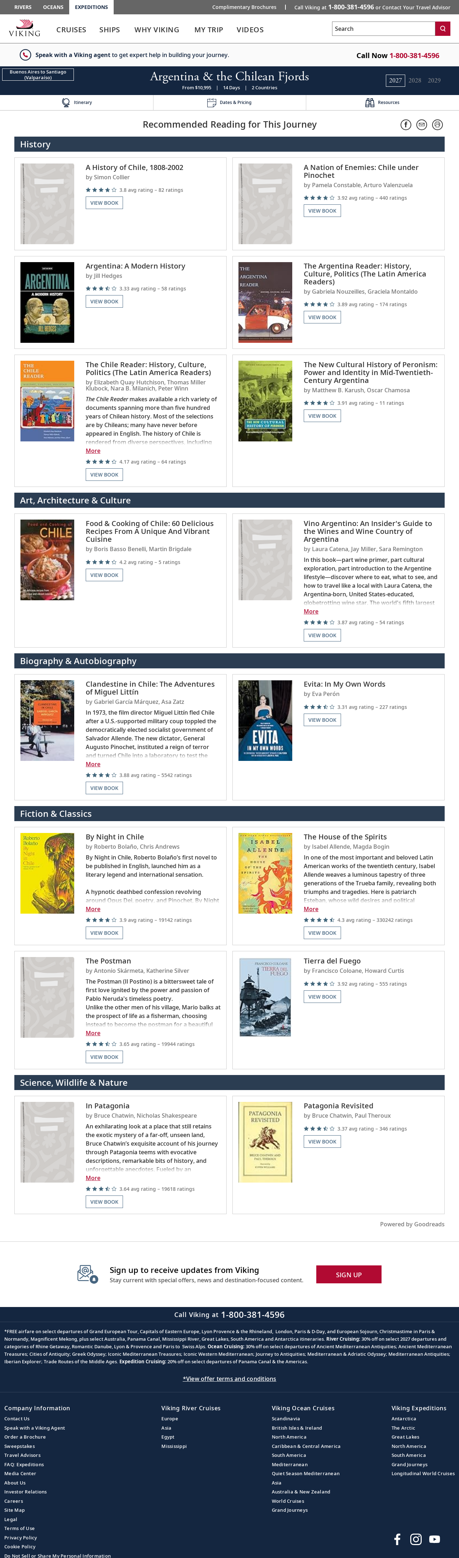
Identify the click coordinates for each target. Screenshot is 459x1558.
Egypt (167, 1437)
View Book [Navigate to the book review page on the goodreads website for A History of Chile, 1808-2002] (104, 202)
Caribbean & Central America (306, 1446)
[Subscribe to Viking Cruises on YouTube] (434, 1539)
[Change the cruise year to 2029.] (434, 80)
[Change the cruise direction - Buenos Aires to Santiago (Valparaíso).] (38, 74)
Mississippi (174, 1446)
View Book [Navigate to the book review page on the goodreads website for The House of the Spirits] (322, 932)
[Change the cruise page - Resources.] (382, 102)
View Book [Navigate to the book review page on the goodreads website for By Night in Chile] (104, 932)
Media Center (20, 1473)
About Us (14, 1482)
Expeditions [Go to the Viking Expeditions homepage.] (91, 7)
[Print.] (437, 124)
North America (289, 1437)
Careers (13, 1501)
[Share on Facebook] (406, 124)
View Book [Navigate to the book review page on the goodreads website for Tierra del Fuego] (322, 996)
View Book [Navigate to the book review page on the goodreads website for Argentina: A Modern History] (104, 301)
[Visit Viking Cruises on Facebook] (397, 1539)
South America (289, 1455)
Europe (169, 1418)
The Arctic (404, 1428)
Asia (166, 1428)
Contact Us (17, 1418)
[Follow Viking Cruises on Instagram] (416, 1539)
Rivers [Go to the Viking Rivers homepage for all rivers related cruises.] (23, 7)
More (93, 451)
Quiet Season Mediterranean (306, 1473)
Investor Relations (25, 1491)
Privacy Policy (20, 1537)
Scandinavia (286, 1418)
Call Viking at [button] (372, 7)
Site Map (14, 1510)
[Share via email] (421, 124)
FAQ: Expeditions (24, 1464)
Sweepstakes (19, 1446)
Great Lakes (406, 1437)
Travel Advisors (22, 1455)
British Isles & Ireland (297, 1428)
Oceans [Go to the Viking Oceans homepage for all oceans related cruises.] (53, 7)
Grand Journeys (290, 1510)
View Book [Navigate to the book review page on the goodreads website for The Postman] (104, 1056)
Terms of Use (19, 1528)
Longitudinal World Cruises (423, 1473)
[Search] (442, 29)
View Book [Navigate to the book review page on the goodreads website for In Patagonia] (104, 1201)
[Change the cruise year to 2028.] (415, 80)
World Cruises (288, 1501)
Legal (10, 1519)
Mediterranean (290, 1464)
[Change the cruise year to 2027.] (395, 81)
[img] (153, 190)
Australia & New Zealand (301, 1491)
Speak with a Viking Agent (34, 1428)
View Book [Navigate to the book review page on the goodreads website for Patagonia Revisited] (322, 1141)
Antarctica (404, 1418)
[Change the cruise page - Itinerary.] (76, 102)
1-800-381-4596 (414, 55)
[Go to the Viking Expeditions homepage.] (24, 27)
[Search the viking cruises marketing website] (383, 29)
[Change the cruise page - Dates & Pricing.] (229, 102)
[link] (71, 31)
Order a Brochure (25, 1437)
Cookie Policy (20, 1546)
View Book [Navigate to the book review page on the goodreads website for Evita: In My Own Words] (322, 719)
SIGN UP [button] (349, 1274)
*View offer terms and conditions (229, 1379)
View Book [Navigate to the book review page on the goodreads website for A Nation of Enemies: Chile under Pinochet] (322, 210)
